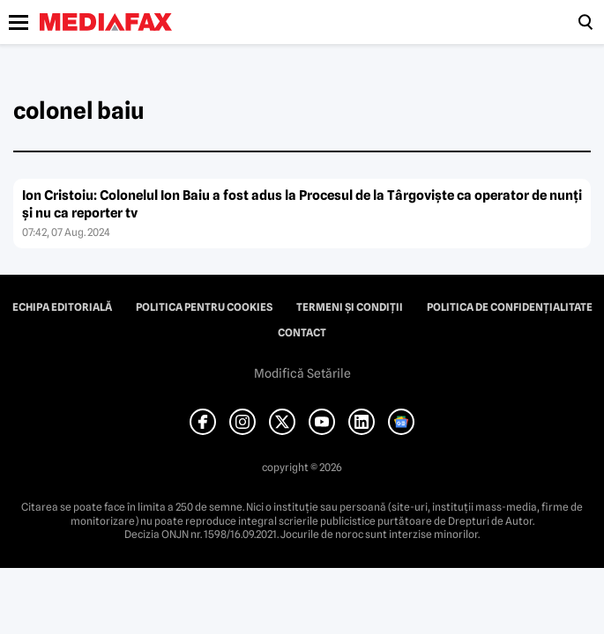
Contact (302, 333)
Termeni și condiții (349, 307)
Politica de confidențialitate (510, 307)
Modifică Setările (302, 373)
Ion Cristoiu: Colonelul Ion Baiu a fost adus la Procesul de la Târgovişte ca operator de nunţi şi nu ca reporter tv (302, 204)
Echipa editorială (62, 307)
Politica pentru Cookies (204, 307)
